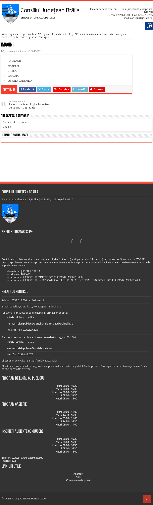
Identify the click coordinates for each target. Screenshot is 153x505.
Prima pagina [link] (8, 34)
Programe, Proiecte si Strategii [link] (56, 34)
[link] (5, 10)
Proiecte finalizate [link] (86, 34)
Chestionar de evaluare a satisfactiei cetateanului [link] (29, 360)
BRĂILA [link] (76, 162)
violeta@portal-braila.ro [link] (47, 306)
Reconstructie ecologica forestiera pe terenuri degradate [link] (29, 104)
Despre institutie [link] (28, 34)
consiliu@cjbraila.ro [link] (21, 306)
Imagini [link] (44, 37)
